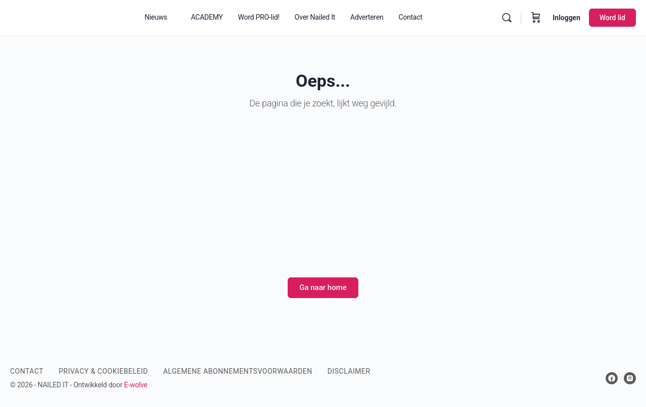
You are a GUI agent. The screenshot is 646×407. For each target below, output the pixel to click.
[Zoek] (507, 18)
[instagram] (630, 378)
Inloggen (566, 18)
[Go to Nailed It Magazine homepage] (64, 17)
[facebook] (612, 378)
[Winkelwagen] (536, 17)
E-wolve (135, 385)
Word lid (612, 18)
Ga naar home (323, 287)
